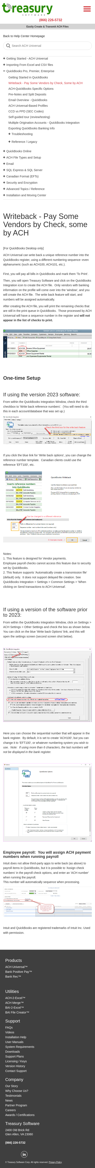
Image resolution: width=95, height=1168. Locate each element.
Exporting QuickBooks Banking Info (31, 128)
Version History (15, 1066)
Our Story (11, 1086)
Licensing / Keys (16, 1061)
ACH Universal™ (16, 967)
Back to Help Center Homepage (24, 36)
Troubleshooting (22, 134)
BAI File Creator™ (17, 1012)
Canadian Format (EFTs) (22, 176)
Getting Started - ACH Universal (27, 58)
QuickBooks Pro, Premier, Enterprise (30, 71)
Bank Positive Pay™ (18, 971)
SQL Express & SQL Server (24, 170)
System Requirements (19, 1046)
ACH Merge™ (14, 1002)
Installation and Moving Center (26, 195)
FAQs (9, 1027)
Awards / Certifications (20, 1115)
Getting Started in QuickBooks (28, 77)
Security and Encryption (21, 182)
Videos (9, 1032)
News (9, 1100)
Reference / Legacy (24, 141)
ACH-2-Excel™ (15, 998)
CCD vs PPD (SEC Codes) (26, 111)
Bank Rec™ (13, 976)
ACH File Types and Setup (23, 157)
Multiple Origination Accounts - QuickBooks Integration (44, 122)
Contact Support (16, 1071)
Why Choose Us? (16, 1091)
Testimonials (13, 1095)
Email (10, 163)
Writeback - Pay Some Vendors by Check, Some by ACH (45, 83)
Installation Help (15, 1037)
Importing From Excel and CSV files (29, 64)
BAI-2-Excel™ (14, 1007)
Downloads (12, 1051)
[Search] (47, 46)
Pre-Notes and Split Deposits (27, 94)
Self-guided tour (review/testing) (29, 117)
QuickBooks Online (18, 151)
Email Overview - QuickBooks (27, 100)
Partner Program (16, 1105)
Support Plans (14, 1056)
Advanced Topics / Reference (25, 189)
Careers (10, 1110)
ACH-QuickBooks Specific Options (31, 88)
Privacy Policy (55, 1162)
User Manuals (14, 1042)
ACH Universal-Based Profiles (28, 105)
